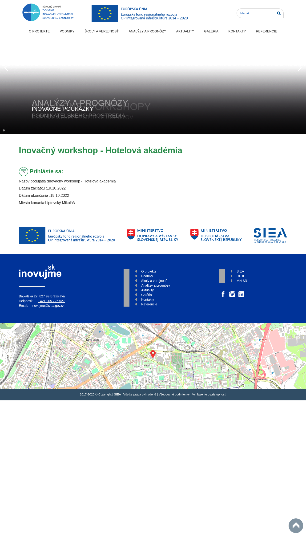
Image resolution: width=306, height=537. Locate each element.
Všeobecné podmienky (174, 394)
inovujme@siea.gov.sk (48, 306)
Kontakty (237, 31)
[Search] (260, 13)
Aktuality (185, 31)
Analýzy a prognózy (147, 31)
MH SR (242, 281)
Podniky (67, 31)
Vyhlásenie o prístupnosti (209, 394)
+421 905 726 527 (51, 301)
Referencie (266, 31)
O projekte (39, 31)
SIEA (240, 271)
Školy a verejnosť (102, 31)
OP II (240, 276)
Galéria (211, 31)
